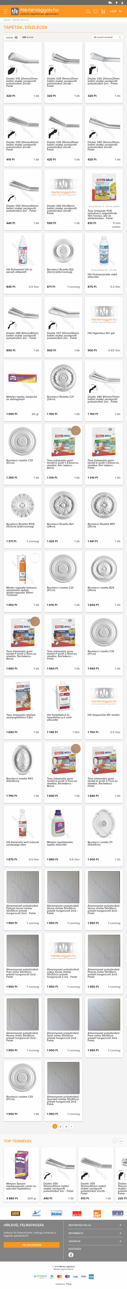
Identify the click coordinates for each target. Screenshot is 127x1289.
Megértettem (107, 1272)
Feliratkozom (31, 1245)
